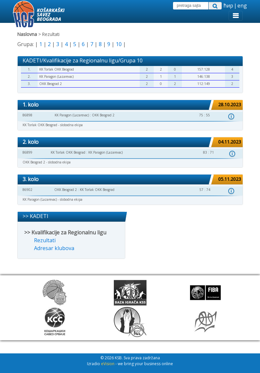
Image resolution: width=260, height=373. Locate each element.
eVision (107, 363)
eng (242, 5)
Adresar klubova (54, 248)
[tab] (130, 105)
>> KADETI (35, 216)
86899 (27, 152)
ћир (228, 5)
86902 (27, 189)
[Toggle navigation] (236, 16)
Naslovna (27, 34)
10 (119, 44)
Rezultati (45, 240)
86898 (27, 115)
